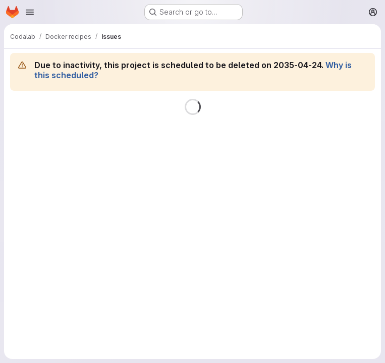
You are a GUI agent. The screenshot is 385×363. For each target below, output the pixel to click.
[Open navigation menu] (30, 12)
